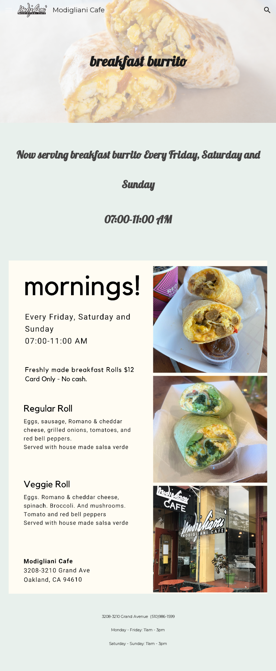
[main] (138, 61)
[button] (8, 10)
